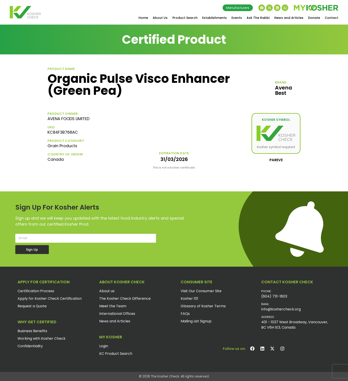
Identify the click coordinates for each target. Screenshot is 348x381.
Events (236, 18)
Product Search (185, 18)
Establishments (214, 18)
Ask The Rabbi (258, 18)
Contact (331, 18)
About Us (160, 18)
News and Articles (288, 18)
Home (143, 18)
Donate (314, 18)
